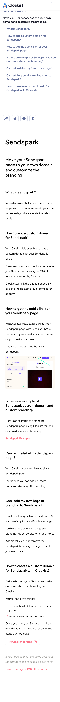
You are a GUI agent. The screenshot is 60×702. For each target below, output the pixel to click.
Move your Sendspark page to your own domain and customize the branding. (27, 19)
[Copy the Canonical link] (6, 118)
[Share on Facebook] (24, 118)
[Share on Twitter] (15, 118)
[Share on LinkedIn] (32, 118)
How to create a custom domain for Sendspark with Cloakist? (27, 88)
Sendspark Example (17, 438)
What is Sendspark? (18, 28)
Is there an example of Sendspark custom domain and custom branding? (31, 59)
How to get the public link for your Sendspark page (26, 48)
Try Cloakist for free (22, 641)
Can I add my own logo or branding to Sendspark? (28, 77)
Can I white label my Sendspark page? (29, 68)
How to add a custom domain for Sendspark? (26, 37)
